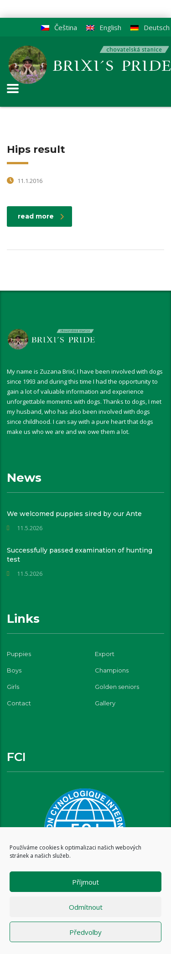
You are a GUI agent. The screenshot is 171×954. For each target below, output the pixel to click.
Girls (13, 686)
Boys (14, 670)
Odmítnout (86, 907)
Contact (19, 703)
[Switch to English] (104, 27)
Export (104, 653)
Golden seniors (117, 686)
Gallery (105, 703)
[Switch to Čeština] (59, 27)
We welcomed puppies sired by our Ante (74, 514)
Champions (112, 670)
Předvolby (85, 932)
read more (41, 216)
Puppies (19, 653)
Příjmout (85, 881)
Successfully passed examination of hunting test (79, 554)
